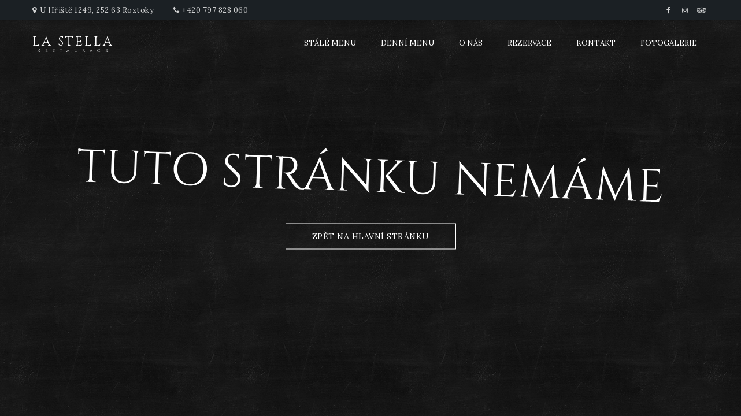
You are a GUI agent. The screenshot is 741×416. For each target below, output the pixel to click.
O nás (471, 43)
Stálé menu (330, 43)
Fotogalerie (668, 43)
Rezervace (529, 43)
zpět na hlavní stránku (370, 236)
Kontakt (596, 43)
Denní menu (407, 43)
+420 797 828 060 (215, 10)
